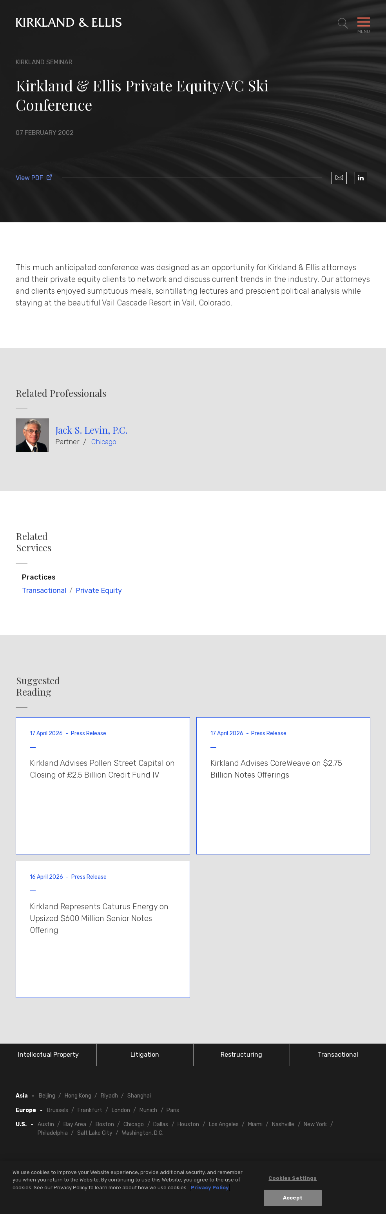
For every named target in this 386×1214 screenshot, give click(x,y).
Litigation (144, 1054)
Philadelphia (53, 1133)
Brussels (57, 1110)
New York (315, 1124)
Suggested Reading (38, 686)
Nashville (283, 1124)
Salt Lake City (94, 1133)
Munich (148, 1110)
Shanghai (139, 1095)
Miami (255, 1124)
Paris (173, 1110)
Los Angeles (224, 1124)
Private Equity (99, 590)
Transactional (44, 590)
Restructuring (241, 1054)
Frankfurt (90, 1110)
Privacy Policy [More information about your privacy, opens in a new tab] (210, 1188)
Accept (293, 1199)
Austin (46, 1124)
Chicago (103, 442)
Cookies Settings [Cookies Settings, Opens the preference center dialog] (292, 1179)
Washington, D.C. (142, 1133)
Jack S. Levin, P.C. (91, 429)
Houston (188, 1124)
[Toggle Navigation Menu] (363, 23)
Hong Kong (78, 1095)
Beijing (47, 1095)
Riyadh (109, 1095)
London (121, 1110)
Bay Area (74, 1124)
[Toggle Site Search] (343, 23)
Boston (105, 1124)
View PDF (34, 178)
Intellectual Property (48, 1054)
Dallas (160, 1124)
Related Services (33, 542)
